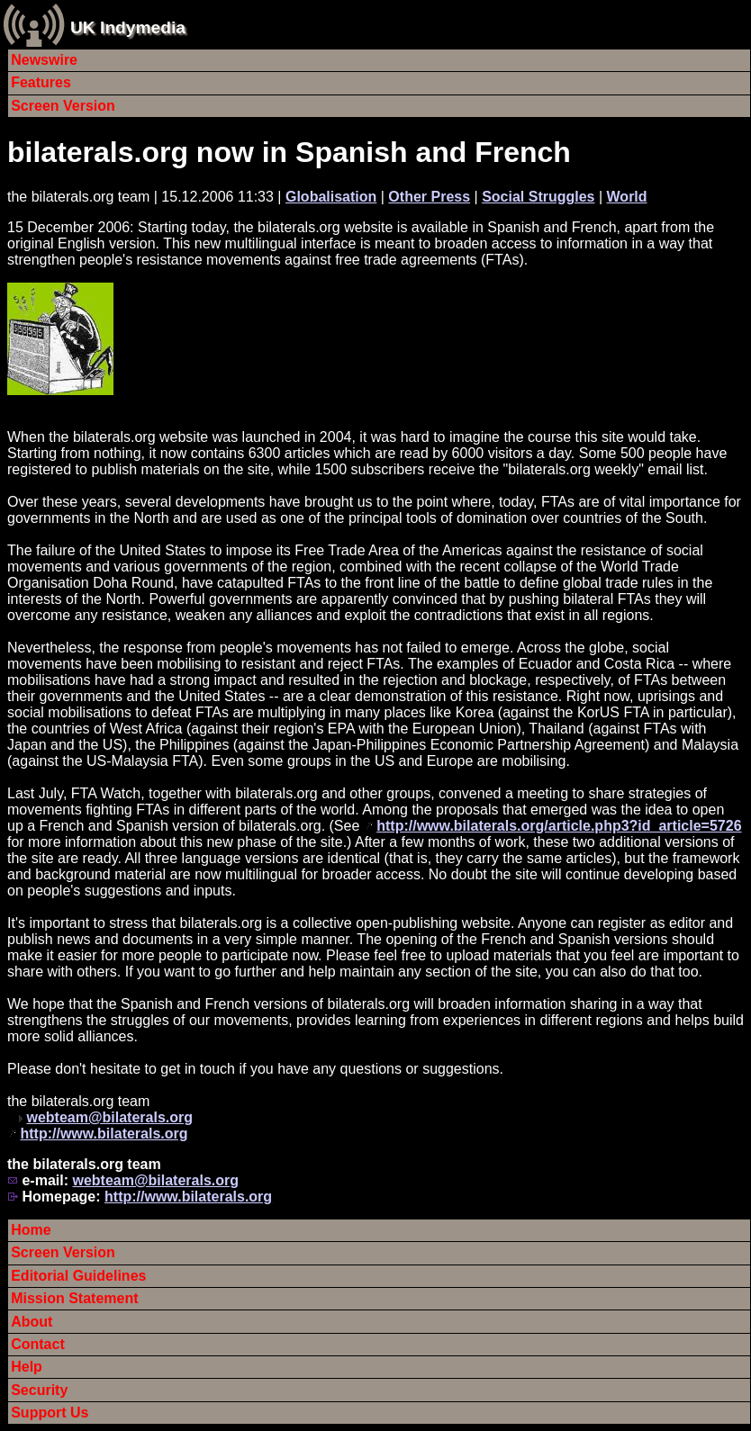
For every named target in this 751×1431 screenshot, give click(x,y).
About (31, 1321)
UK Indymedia (127, 27)
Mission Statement (74, 1298)
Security (39, 1390)
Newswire (44, 60)
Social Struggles (538, 196)
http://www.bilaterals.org (103, 1133)
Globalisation (330, 196)
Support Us (49, 1412)
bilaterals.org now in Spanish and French (289, 152)
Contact (38, 1344)
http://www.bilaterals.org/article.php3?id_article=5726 (558, 825)
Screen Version (63, 105)
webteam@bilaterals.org (109, 1117)
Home (30, 1230)
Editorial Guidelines (78, 1275)
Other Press (429, 196)
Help (26, 1366)
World (627, 196)
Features (41, 82)
